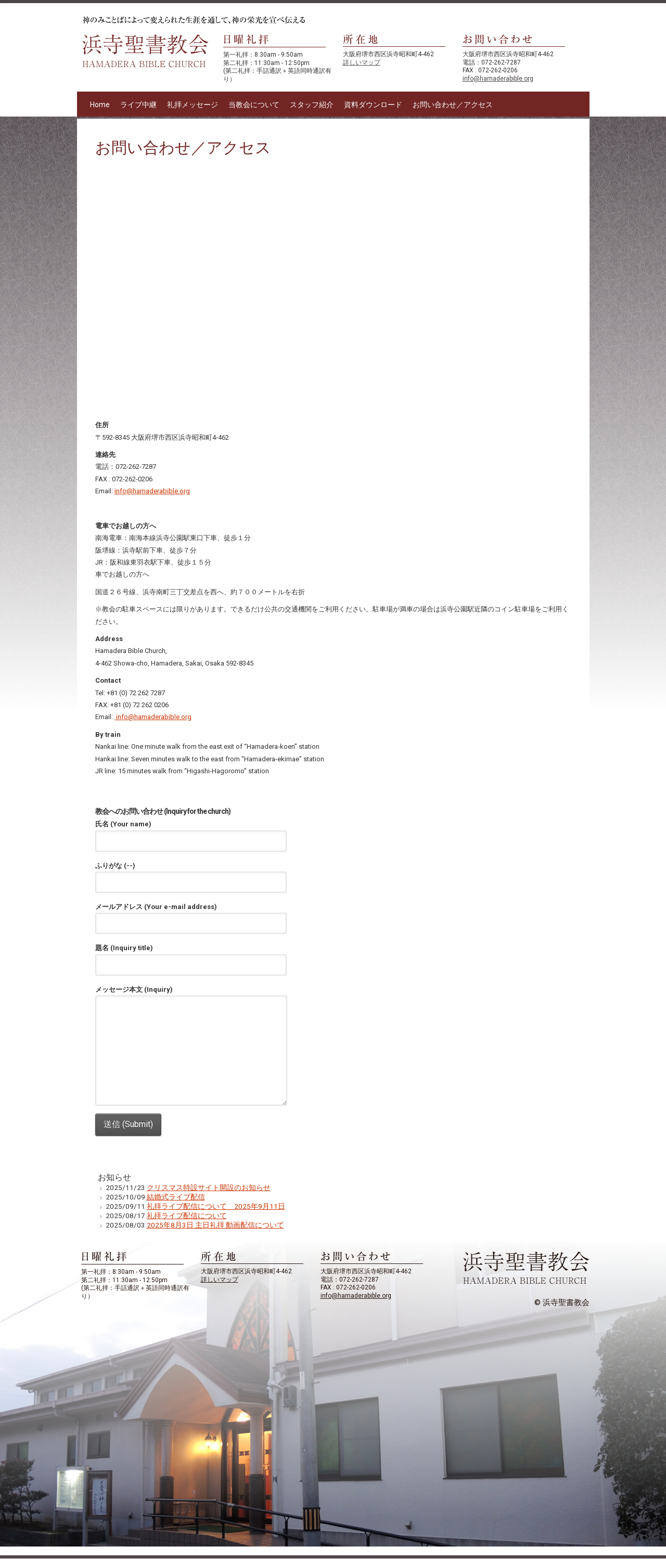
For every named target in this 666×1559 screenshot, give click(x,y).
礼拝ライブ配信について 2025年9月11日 (216, 1206)
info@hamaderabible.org (498, 78)
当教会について (253, 104)
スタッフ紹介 (312, 104)
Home (100, 104)
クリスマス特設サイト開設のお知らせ (209, 1187)
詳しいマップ (361, 62)
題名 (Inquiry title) (191, 956)
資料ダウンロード (373, 104)
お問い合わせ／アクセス (453, 104)
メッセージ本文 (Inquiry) (191, 995)
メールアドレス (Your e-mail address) (191, 915)
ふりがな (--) (191, 874)
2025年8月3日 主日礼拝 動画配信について (215, 1225)
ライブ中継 (138, 104)
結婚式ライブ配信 (176, 1197)
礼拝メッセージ (192, 104)
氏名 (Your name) (191, 832)
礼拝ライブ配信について (187, 1215)
